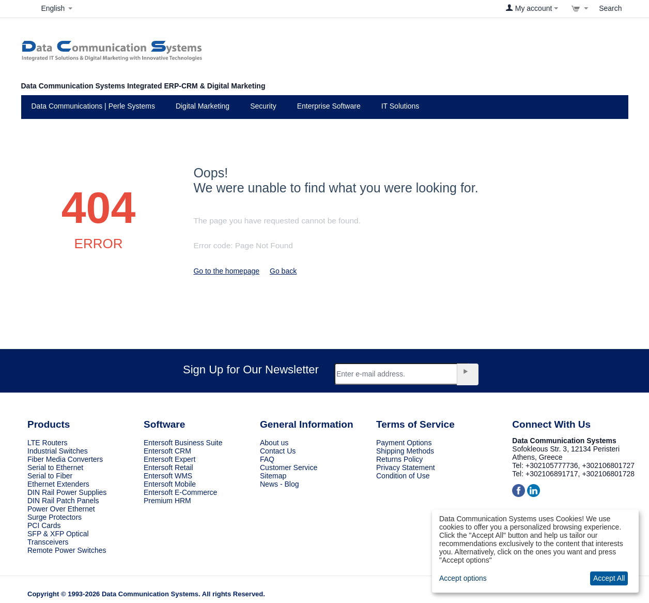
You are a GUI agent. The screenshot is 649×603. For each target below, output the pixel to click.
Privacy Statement (405, 467)
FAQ (267, 459)
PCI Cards (44, 525)
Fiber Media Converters (65, 459)
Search (610, 8)
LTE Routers (47, 443)
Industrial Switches (57, 451)
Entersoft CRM (167, 451)
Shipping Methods (405, 451)
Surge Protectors (54, 517)
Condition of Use (403, 476)
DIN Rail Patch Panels (63, 500)
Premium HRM (167, 500)
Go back (283, 271)
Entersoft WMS (168, 476)
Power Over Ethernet (61, 509)
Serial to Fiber (49, 476)
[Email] (401, 374)
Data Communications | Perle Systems (93, 106)
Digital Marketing (202, 106)
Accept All (609, 578)
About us (274, 443)
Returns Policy (399, 459)
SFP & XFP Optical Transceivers (58, 538)
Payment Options (403, 443)
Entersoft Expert (169, 459)
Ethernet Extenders (58, 484)
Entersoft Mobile (170, 484)
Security (263, 106)
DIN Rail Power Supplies (66, 492)
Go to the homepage (226, 271)
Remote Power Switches (66, 550)
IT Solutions (400, 106)
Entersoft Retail (168, 467)
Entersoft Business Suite (183, 443)
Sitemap (273, 476)
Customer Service (288, 467)
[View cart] (579, 8)
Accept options (463, 578)
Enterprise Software (329, 106)
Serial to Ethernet (55, 467)
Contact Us (278, 451)
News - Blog (279, 484)
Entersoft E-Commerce (180, 492)
